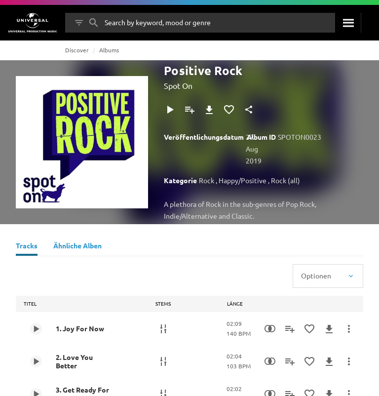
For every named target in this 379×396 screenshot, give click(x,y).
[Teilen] (249, 110)
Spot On (178, 85)
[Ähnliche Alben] (77, 247)
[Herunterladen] (209, 110)
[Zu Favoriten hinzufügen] (229, 110)
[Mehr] (349, 329)
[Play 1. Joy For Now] (36, 329)
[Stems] (163, 329)
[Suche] (348, 22)
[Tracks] (27, 247)
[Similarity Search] (270, 329)
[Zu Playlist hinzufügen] (189, 110)
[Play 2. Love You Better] (36, 361)
